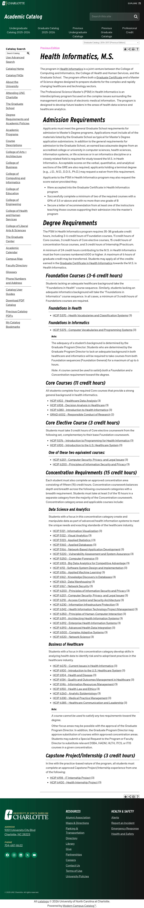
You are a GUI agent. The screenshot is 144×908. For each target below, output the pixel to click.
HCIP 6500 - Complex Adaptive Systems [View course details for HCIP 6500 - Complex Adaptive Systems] (78, 632)
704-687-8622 (13, 845)
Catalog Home (15, 68)
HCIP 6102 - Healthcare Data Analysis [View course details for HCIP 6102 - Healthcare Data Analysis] (73, 400)
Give (69, 849)
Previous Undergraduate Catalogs (78, 32)
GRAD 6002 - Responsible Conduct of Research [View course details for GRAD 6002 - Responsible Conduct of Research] (80, 414)
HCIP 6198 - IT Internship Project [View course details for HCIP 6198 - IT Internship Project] (70, 777)
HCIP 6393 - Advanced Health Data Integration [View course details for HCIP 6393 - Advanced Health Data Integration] (82, 627)
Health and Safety (122, 833)
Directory (71, 838)
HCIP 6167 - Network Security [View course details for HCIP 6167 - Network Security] (71, 586)
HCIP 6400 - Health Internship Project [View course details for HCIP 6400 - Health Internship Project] (74, 782)
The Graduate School (14, 106)
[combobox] (111, 42)
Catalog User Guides (14, 292)
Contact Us (73, 865)
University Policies (77, 876)
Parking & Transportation (75, 831)
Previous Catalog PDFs (16, 313)
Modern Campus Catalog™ (79, 905)
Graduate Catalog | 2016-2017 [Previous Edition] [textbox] (104, 43)
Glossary (11, 272)
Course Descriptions (14, 143)
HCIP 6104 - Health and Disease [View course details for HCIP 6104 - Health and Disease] (73, 675)
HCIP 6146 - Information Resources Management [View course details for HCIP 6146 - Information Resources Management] (83, 684)
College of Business (12, 165)
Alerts (115, 817)
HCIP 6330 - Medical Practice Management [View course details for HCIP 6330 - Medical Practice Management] (80, 698)
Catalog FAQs (14, 75)
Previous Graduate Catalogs (106, 32)
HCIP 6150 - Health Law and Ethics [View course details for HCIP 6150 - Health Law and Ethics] (74, 689)
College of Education (12, 191)
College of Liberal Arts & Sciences (17, 228)
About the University (12, 84)
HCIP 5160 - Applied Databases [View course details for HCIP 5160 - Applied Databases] (73, 544)
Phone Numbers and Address (16, 281)
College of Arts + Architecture (16, 154)
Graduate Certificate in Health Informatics (86, 263)
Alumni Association (78, 817)
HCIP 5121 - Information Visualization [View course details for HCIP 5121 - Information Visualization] (75, 531)
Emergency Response (125, 828)
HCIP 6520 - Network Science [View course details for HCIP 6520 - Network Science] (71, 637)
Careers (71, 860)
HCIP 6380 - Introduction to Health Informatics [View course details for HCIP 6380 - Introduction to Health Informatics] (79, 410)
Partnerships (74, 854)
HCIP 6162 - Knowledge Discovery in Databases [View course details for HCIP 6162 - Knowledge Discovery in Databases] (82, 577)
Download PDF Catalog (15, 303)
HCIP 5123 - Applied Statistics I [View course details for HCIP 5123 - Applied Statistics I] (72, 540)
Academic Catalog (23, 17)
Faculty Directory (16, 265)
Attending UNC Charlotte (15, 95)
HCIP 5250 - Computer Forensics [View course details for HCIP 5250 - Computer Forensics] (73, 558)
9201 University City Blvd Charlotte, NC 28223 (19, 832)
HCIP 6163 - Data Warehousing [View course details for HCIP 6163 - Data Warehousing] (72, 581)
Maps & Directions (77, 823)
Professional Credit (129, 30)
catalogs (43, 901)
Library (70, 843)
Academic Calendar (12, 250)
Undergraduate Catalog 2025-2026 (18, 30)
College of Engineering (13, 202)
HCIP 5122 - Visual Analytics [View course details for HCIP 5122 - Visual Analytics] (70, 535)
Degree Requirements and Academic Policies (17, 119)
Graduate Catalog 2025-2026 (48, 30)
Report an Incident (122, 823)
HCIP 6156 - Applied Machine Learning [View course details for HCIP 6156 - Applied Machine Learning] (77, 572)
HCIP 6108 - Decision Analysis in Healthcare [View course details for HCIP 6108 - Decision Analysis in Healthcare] (77, 405)
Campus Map (14, 258)
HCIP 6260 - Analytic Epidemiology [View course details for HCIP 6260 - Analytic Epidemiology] (75, 693)
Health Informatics (71, 69)
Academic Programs (12, 132)
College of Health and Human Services (17, 215)
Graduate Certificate (109, 77)
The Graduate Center (14, 239)
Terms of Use (74, 871)
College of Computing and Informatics (15, 178)
